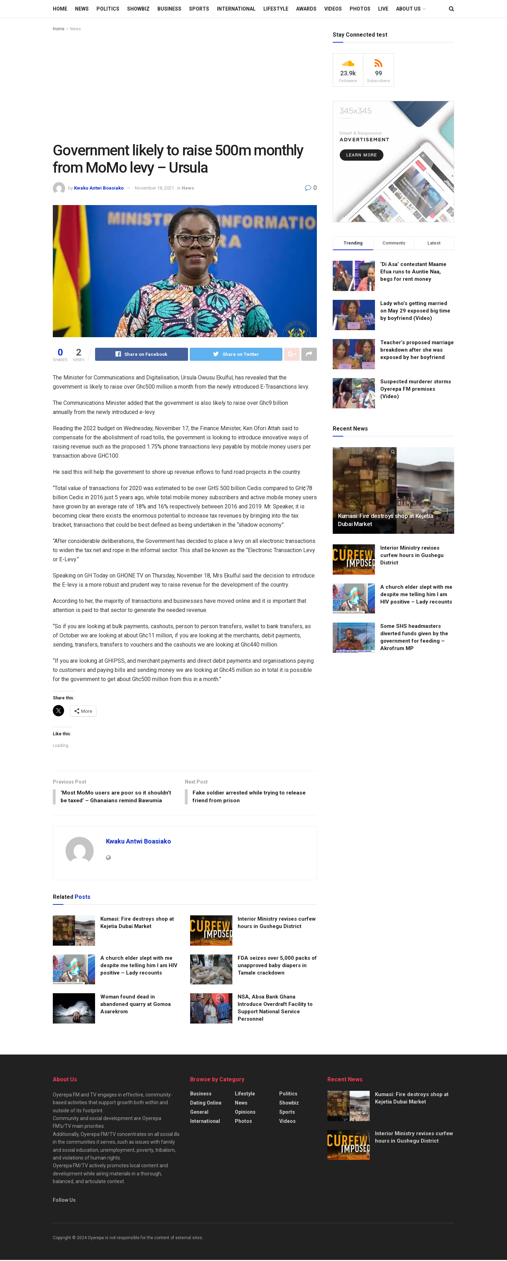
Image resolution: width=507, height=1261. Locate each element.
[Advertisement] (185, 85)
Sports (199, 9)
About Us (408, 9)
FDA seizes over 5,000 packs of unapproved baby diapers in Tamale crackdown (277, 966)
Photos (360, 9)
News (82, 9)
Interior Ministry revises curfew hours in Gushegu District (412, 555)
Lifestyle (275, 9)
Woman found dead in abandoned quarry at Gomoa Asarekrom (135, 1005)
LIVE (383, 9)
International (236, 9)
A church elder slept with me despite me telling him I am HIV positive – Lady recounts (138, 966)
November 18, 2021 (154, 188)
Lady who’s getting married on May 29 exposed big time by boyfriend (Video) (415, 310)
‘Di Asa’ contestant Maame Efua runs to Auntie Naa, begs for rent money (413, 271)
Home (60, 9)
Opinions (245, 1112)
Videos (333, 9)
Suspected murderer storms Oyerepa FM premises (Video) (415, 389)
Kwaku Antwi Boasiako (99, 188)
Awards (306, 9)
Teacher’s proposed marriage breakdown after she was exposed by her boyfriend (417, 349)
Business (169, 9)
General (199, 1112)
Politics (107, 9)
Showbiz (138, 9)
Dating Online (205, 1103)
